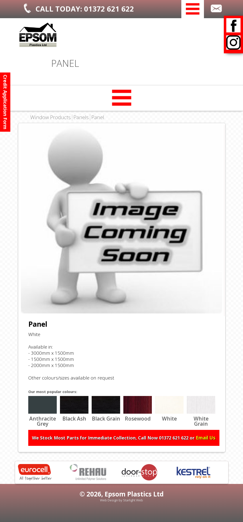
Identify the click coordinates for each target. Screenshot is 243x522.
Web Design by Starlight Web (121, 500)
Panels (81, 117)
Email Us (205, 438)
